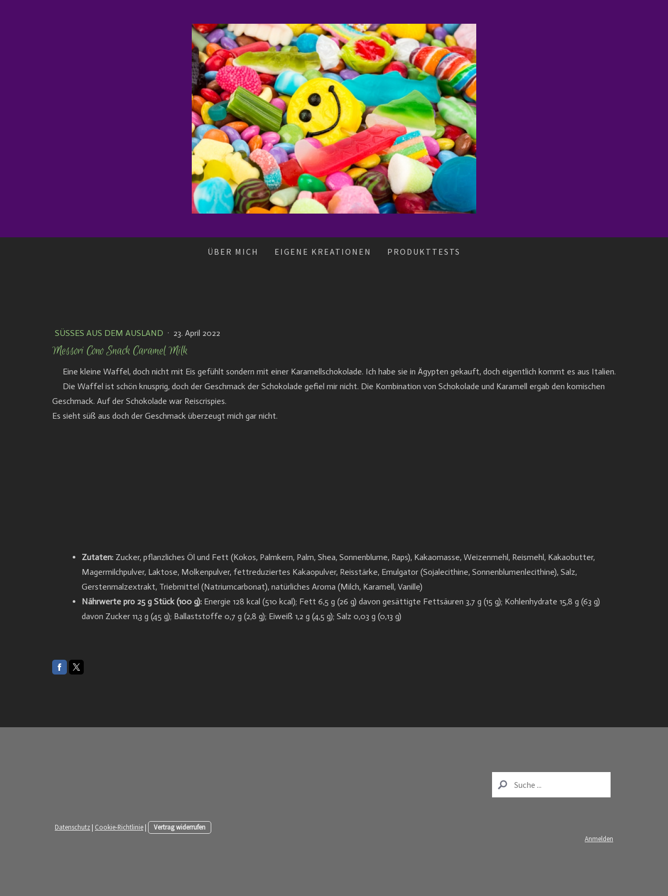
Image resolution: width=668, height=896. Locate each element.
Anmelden (599, 838)
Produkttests (423, 251)
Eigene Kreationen (322, 251)
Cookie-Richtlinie (119, 827)
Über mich (233, 251)
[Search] (551, 784)
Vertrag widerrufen (179, 827)
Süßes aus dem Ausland (110, 333)
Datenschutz (72, 827)
